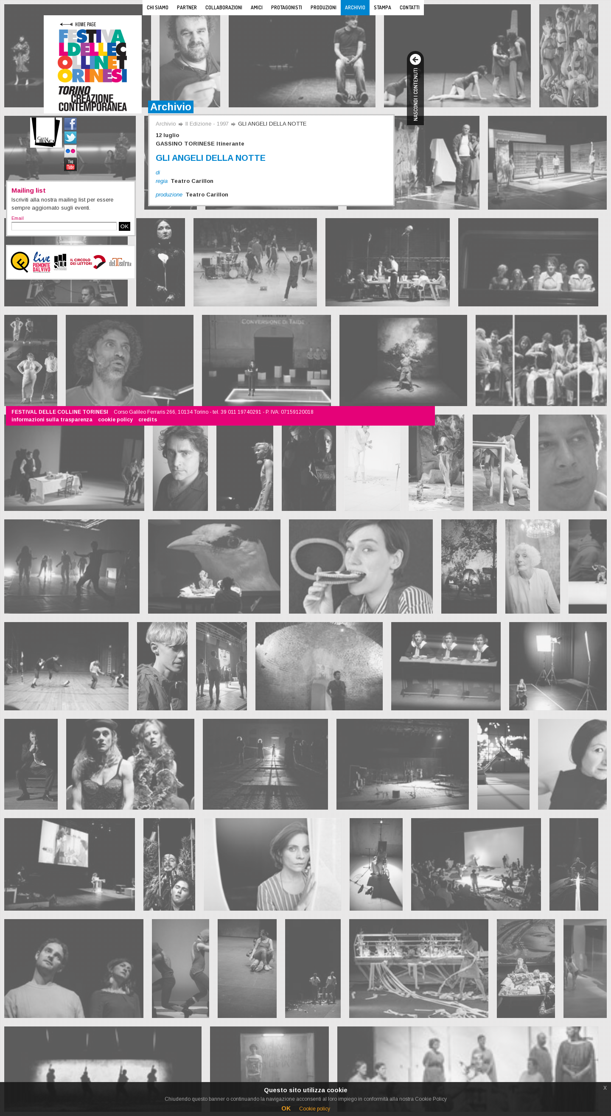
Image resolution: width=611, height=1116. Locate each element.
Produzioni (323, 7)
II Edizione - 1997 (207, 124)
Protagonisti (286, 7)
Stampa (382, 7)
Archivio (355, 7)
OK (125, 226)
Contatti (410, 7)
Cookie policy (314, 1109)
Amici (257, 7)
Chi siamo (157, 7)
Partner (187, 7)
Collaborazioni (223, 7)
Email (17, 218)
